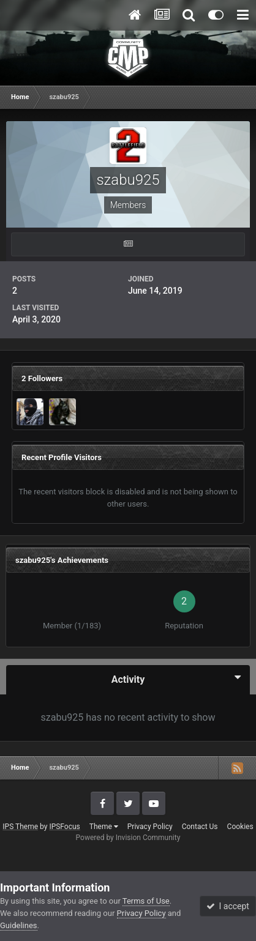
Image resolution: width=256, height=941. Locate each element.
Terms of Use (146, 901)
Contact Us (200, 826)
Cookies (240, 826)
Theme (103, 826)
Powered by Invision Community (128, 837)
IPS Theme (20, 826)
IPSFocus (64, 826)
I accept (227, 906)
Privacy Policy (150, 826)
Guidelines (18, 925)
